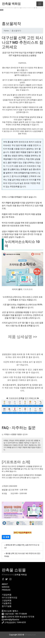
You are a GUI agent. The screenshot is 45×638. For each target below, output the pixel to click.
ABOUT (5, 584)
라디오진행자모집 (9, 597)
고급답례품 (6, 600)
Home (6, 31)
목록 (6, 537)
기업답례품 (6, 595)
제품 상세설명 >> (22, 336)
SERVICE (5, 587)
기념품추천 (6, 603)
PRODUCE (6, 590)
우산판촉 (10, 166)
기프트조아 (28, 289)
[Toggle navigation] (39, 3)
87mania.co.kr (7, 574)
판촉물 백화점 (11, 3)
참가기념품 (6, 606)
